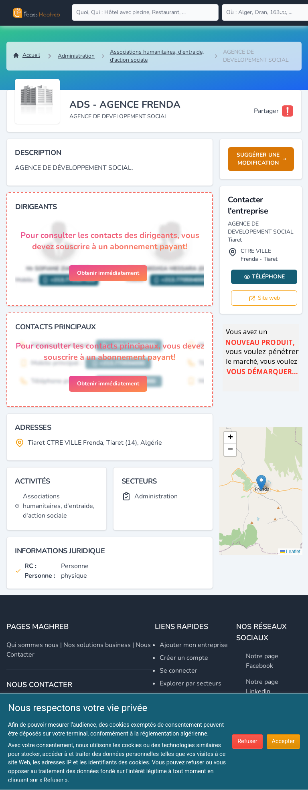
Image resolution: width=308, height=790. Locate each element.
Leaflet (290, 551)
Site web (264, 298)
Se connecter (178, 670)
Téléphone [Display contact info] (264, 276)
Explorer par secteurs (190, 683)
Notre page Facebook (262, 661)
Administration (76, 56)
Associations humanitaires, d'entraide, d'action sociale (157, 56)
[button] (261, 483)
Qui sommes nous (32, 645)
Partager (266, 111)
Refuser (247, 741)
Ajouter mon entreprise (194, 645)
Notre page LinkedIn (262, 686)
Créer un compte (184, 657)
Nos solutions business (97, 645)
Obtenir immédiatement (108, 273)
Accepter (283, 741)
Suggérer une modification (261, 159)
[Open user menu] (283, 13)
